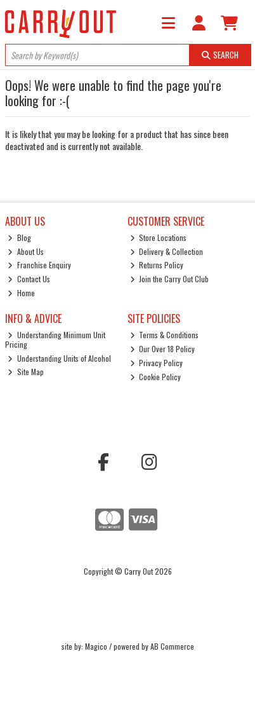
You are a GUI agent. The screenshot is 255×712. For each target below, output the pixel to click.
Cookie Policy (155, 376)
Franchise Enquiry (39, 264)
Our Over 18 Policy (162, 348)
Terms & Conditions (164, 334)
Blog (19, 237)
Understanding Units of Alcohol (59, 358)
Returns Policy (157, 264)
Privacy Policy (156, 362)
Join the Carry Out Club (169, 278)
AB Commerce (172, 646)
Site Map (26, 371)
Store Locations (158, 237)
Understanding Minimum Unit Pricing (55, 339)
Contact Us (29, 278)
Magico (96, 646)
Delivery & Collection (167, 251)
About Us (26, 251)
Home (21, 292)
